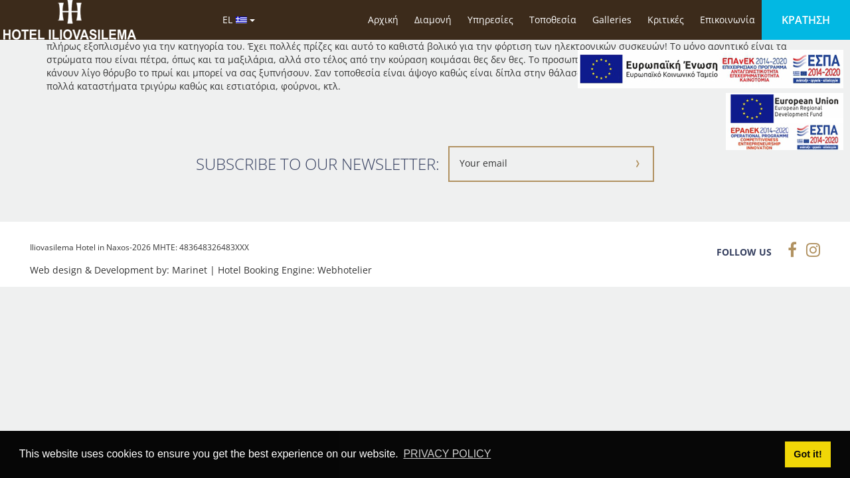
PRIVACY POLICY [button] (447, 453)
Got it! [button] (807, 454)
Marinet (189, 270)
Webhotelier (344, 270)
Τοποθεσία (552, 19)
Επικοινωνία (727, 19)
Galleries (612, 19)
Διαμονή (433, 19)
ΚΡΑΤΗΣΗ (806, 20)
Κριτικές (665, 19)
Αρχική (383, 19)
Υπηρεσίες (490, 19)
